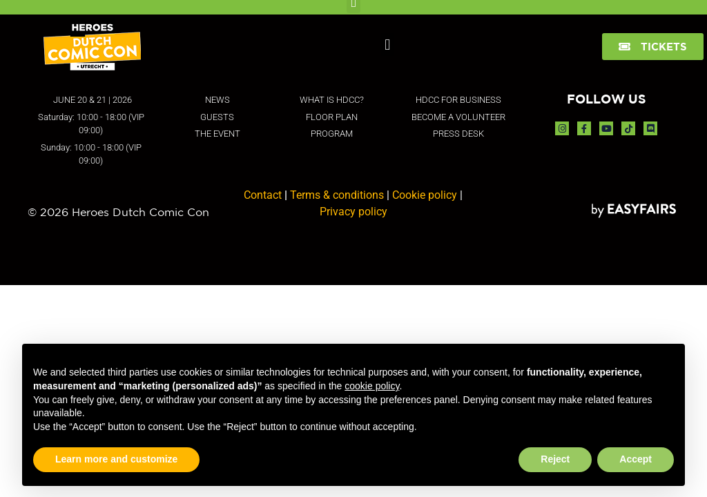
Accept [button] (635, 459)
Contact (263, 195)
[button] (387, 44)
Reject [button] (555, 459)
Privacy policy (353, 211)
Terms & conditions (337, 195)
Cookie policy (424, 195)
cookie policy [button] (372, 385)
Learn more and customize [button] (116, 459)
